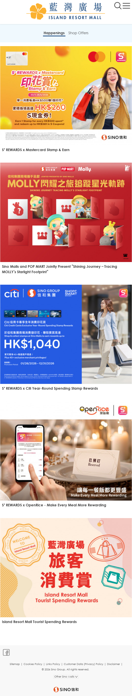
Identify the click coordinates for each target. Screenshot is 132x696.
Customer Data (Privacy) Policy (83, 664)
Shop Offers (78, 33)
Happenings (54, 33)
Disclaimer (113, 664)
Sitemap (15, 664)
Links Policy (53, 664)
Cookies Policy (33, 664)
